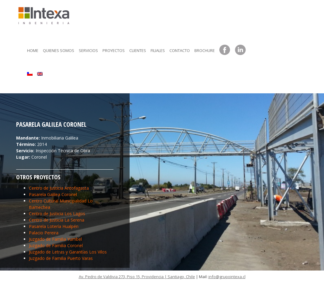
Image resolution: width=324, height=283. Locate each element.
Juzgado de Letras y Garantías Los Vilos (68, 252)
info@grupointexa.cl (227, 276)
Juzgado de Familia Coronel (56, 245)
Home (32, 50)
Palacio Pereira (43, 233)
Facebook (224, 50)
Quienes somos (58, 50)
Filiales (158, 50)
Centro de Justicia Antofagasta (59, 188)
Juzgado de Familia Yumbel (55, 239)
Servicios (88, 50)
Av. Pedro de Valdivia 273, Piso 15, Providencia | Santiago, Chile (137, 276)
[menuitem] (30, 72)
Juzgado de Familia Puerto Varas (61, 258)
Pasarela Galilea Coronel (53, 194)
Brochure (204, 50)
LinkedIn (240, 50)
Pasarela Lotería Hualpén (53, 226)
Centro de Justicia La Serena (56, 220)
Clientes (137, 50)
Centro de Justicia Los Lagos (57, 213)
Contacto (179, 50)
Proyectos (114, 50)
